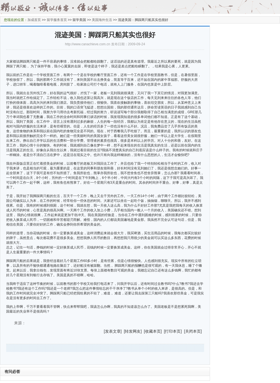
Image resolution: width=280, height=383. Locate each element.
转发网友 (133, 331)
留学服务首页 (57, 20)
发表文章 (113, 331)
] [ (123, 331)
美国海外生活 (102, 20)
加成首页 (34, 20)
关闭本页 (193, 331)
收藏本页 (153, 331)
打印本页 (173, 331)
